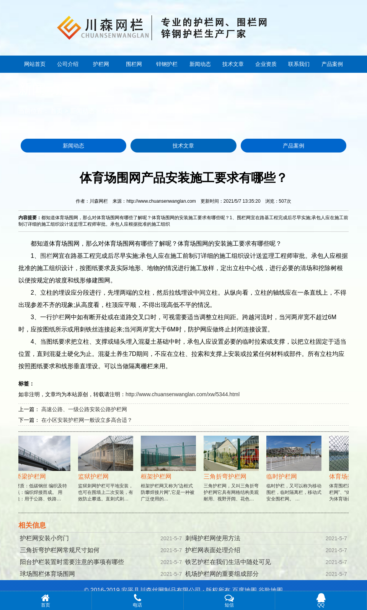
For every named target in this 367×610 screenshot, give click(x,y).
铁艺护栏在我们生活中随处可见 (228, 562)
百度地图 (244, 590)
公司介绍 (67, 64)
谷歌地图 (270, 590)
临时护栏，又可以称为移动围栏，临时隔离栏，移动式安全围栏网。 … (294, 476)
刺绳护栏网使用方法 (212, 538)
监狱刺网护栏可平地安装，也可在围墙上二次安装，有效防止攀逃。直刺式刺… (106, 476)
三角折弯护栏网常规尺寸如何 (59, 550)
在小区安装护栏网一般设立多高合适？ (86, 420)
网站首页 (35, 64)
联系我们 (299, 64)
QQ (321, 600)
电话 (137, 600)
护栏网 (101, 64)
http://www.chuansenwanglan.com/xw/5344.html (183, 394)
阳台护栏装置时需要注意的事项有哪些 (72, 562)
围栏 (46, 256)
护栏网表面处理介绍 (212, 550)
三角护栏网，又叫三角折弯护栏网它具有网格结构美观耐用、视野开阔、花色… (231, 476)
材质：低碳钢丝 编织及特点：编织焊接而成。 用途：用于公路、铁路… (43, 476)
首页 (57, 111)
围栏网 (134, 64)
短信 (229, 600)
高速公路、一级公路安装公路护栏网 (84, 409)
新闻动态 (200, 64)
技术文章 (233, 64)
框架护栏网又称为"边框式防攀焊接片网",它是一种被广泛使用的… (169, 476)
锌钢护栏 (167, 64)
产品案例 (332, 64)
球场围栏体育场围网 (47, 574)
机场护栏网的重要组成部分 (222, 574)
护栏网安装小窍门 (44, 538)
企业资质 (266, 64)
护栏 (58, 317)
